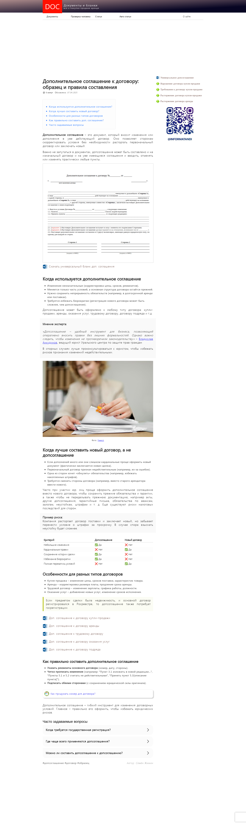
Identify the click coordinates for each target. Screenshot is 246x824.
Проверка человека (80, 16)
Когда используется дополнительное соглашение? (80, 106)
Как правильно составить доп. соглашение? (76, 120)
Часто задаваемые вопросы (66, 124)
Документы (52, 16)
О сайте (186, 16)
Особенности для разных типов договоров (76, 115)
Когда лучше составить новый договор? (74, 111)
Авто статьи (125, 16)
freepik (101, 440)
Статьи (98, 16)
